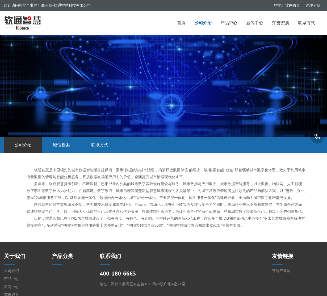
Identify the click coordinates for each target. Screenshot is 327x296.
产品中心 (228, 22)
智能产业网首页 (287, 5)
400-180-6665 (317, 137)
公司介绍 (203, 22)
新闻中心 (254, 22)
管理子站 (312, 5)
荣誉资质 (280, 22)
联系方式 (306, 22)
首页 (181, 22)
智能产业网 (281, 271)
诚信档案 (61, 145)
